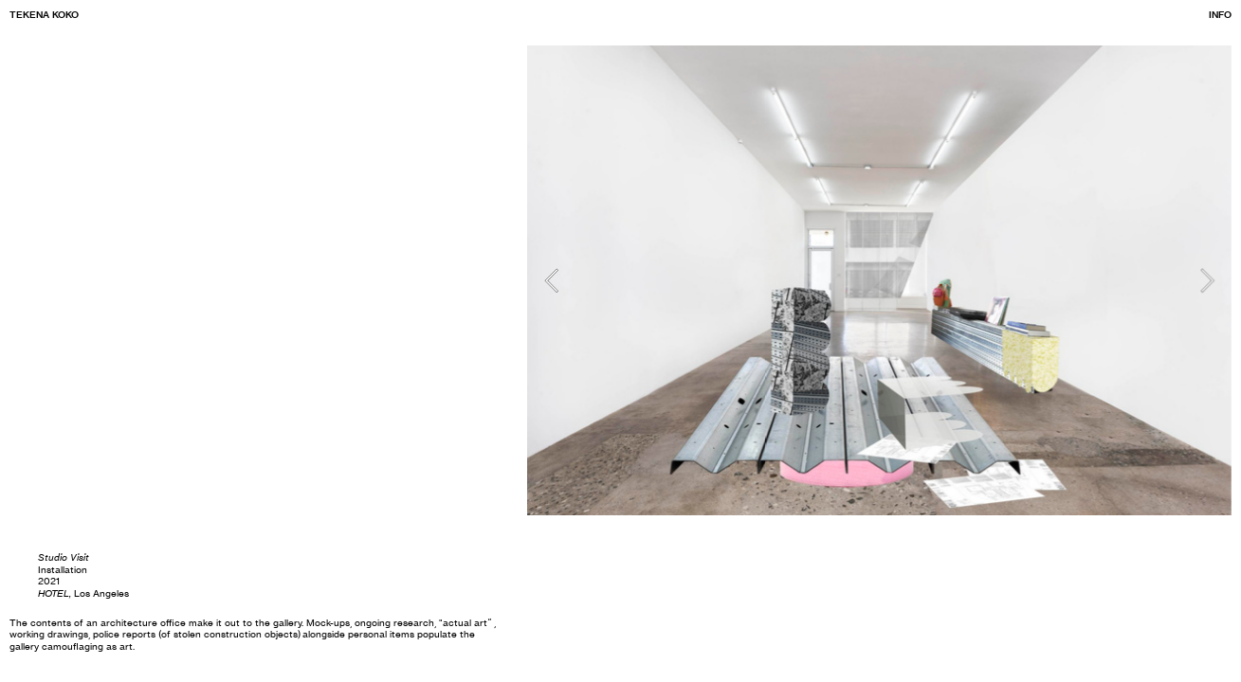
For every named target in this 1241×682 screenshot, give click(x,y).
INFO (1220, 15)
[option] (879, 280)
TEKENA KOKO (44, 15)
